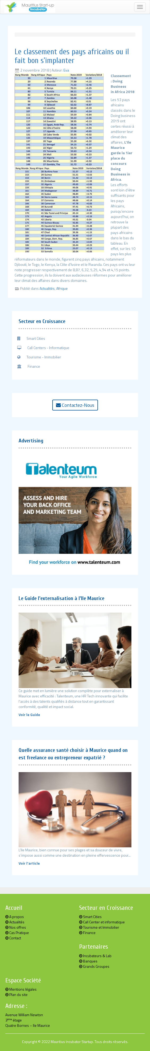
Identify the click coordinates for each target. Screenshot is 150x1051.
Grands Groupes (94, 966)
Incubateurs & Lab (95, 955)
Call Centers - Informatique (43, 347)
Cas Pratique (17, 932)
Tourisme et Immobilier (99, 927)
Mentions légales (21, 989)
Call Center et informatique (102, 922)
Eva (66, 70)
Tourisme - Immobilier (39, 357)
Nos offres (15, 927)
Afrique (62, 288)
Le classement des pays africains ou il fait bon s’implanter (72, 56)
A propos (14, 916)
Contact (13, 938)
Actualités (47, 288)
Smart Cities (31, 338)
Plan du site (16, 994)
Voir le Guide (29, 714)
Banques (88, 961)
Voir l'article (29, 863)
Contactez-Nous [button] (75, 405)
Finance (28, 366)
